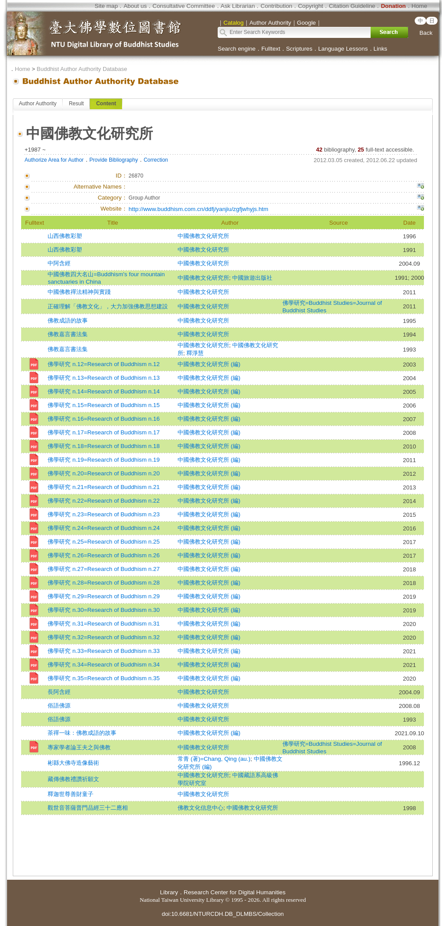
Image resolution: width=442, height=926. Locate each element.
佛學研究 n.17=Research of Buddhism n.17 (104, 432)
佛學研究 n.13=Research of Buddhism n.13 (104, 377)
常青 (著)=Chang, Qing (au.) (214, 759)
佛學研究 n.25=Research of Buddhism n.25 (104, 541)
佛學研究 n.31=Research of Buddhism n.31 (104, 623)
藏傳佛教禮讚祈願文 (73, 779)
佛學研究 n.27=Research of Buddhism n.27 (104, 569)
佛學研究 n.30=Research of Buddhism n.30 (104, 610)
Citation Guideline (352, 6)
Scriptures (299, 48)
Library (169, 892)
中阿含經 (59, 263)
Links (380, 48)
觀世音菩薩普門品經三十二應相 (88, 807)
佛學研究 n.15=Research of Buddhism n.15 (104, 405)
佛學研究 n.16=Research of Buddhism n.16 (104, 418)
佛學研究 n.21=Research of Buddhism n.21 (104, 487)
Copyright (310, 6)
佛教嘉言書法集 (68, 334)
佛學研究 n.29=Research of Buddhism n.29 (104, 596)
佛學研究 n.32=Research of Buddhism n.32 (104, 637)
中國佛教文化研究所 (203, 236)
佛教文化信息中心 (200, 807)
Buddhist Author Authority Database (82, 69)
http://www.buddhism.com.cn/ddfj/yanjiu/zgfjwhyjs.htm (198, 209)
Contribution (276, 6)
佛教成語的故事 (68, 320)
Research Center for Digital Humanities (235, 892)
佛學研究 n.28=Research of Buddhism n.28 (104, 582)
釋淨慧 (195, 353)
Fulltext (270, 48)
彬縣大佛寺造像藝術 (73, 762)
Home (419, 6)
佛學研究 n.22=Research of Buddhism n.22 (104, 500)
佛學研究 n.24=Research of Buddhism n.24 (104, 528)
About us (135, 6)
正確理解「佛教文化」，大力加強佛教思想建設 (108, 306)
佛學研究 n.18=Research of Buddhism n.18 (104, 446)
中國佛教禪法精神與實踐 (79, 292)
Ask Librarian (238, 6)
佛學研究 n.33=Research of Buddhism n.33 (104, 651)
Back (426, 33)
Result (76, 103)
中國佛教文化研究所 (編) (209, 364)
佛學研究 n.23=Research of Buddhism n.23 (104, 514)
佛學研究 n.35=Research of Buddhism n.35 (104, 678)
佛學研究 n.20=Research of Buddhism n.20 (104, 473)
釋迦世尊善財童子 (70, 794)
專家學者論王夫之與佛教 (79, 747)
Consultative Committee (183, 6)
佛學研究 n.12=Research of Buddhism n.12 (104, 364)
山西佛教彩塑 (65, 236)
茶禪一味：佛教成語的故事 (82, 733)
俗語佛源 (59, 705)
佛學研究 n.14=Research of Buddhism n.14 (104, 391)
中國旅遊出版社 (252, 277)
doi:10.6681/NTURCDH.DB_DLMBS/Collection (223, 914)
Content (106, 103)
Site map (106, 6)
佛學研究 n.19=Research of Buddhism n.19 (104, 459)
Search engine (237, 48)
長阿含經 (59, 692)
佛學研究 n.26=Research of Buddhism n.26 (104, 555)
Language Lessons (343, 48)
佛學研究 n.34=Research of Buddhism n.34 (104, 664)
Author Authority (37, 103)
